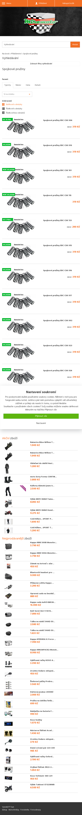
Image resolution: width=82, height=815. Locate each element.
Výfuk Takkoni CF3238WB (42, 784)
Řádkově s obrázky (12, 108)
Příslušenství (16, 53)
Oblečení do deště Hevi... (42, 463)
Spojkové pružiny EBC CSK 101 (57, 170)
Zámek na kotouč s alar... (42, 563)
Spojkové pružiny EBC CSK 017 (57, 295)
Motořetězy (13, 809)
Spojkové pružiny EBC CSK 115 (57, 195)
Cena (28, 85)
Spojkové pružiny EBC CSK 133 (57, 220)
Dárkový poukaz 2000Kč (41, 692)
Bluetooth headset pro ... (42, 572)
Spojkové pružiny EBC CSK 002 (57, 320)
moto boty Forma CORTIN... (43, 476)
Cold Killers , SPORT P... (41, 519)
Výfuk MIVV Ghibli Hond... (42, 510)
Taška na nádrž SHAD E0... (42, 621)
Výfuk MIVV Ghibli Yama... (42, 499)
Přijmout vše (41, 416)
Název (18, 85)
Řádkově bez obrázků (13, 112)
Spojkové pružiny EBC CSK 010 (57, 145)
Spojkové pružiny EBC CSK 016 (57, 270)
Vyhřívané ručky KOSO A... (42, 660)
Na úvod (5, 53)
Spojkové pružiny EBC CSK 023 (57, 345)
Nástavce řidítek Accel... (41, 730)
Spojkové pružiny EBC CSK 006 (57, 120)
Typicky (7, 85)
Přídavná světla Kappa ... (42, 583)
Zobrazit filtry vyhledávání (41, 63)
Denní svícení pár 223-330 (42, 748)
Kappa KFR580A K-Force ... (43, 639)
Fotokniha (24, 809)
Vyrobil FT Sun (8, 807)
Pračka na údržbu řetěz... (42, 700)
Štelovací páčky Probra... (42, 681)
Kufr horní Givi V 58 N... (41, 611)
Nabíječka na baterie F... (41, 711)
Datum (38, 85)
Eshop (4, 809)
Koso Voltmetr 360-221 (41, 776)
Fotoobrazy (35, 809)
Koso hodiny (36, 720)
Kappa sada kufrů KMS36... (42, 602)
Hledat (75, 44)
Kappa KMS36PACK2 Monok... (44, 649)
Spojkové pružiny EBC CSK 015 (57, 245)
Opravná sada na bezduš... (42, 593)
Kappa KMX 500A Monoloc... (43, 553)
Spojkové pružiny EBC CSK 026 (57, 370)
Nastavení (41, 423)
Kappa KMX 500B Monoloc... (43, 542)
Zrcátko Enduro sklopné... (42, 671)
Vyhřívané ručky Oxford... (42, 756)
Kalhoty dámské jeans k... (42, 485)
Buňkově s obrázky (12, 104)
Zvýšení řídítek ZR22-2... (41, 767)
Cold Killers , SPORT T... (41, 527)
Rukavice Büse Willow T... (42, 442)
